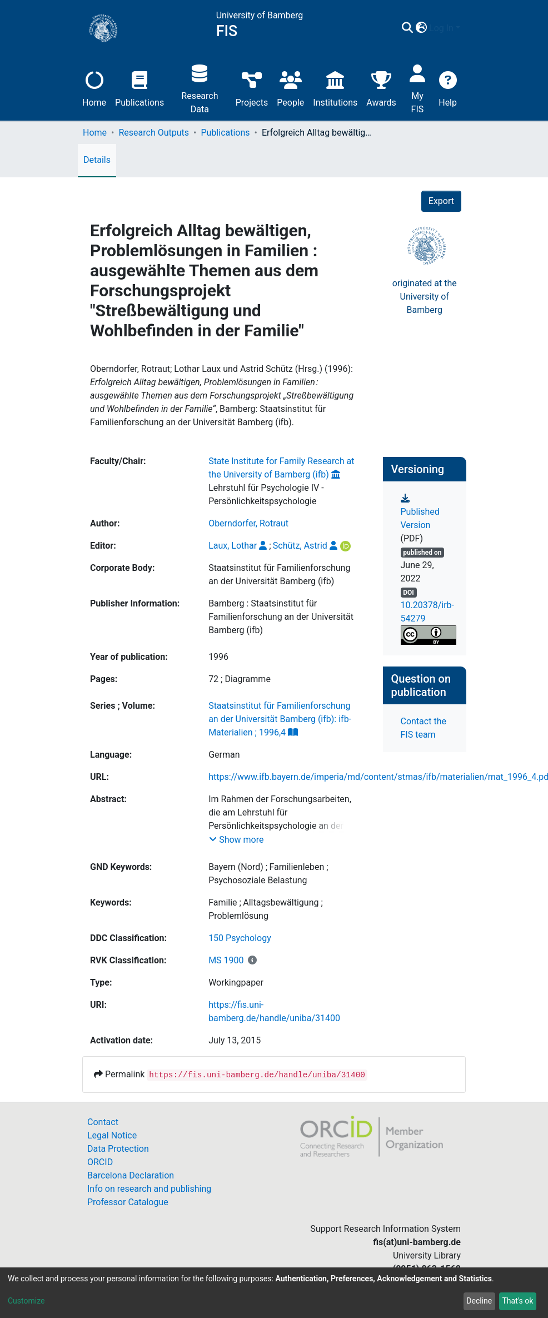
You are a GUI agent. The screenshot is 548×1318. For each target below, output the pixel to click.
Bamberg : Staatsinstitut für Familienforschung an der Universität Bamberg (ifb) (280, 616)
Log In (441, 28)
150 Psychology (239, 938)
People (290, 87)
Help (448, 87)
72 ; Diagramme (239, 679)
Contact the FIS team (423, 728)
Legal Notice (112, 1135)
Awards (381, 87)
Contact (102, 1122)
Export (441, 201)
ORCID (100, 1162)
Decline (479, 1300)
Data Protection (118, 1148)
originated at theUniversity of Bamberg (424, 296)
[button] (421, 28)
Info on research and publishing (149, 1188)
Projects (252, 87)
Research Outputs (153, 132)
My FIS (417, 88)
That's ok (517, 1300)
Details (97, 160)
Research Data (199, 88)
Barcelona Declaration (130, 1175)
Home (94, 87)
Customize (26, 1300)
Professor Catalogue (127, 1202)
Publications (139, 87)
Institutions (335, 87)
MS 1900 (225, 960)
